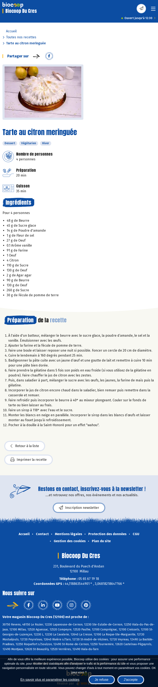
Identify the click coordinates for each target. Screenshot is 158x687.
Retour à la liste (24, 446)
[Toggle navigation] (153, 10)
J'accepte (131, 679)
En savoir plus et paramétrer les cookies (49, 679)
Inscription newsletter (79, 508)
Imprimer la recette (28, 460)
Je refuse (101, 679)
